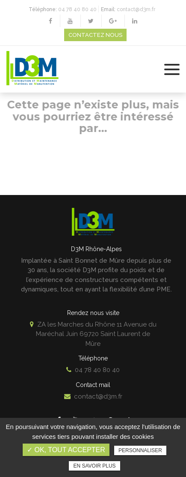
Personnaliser (140, 450)
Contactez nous (95, 35)
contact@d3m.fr (136, 9)
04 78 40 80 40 (77, 9)
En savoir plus (94, 466)
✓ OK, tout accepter (66, 449)
